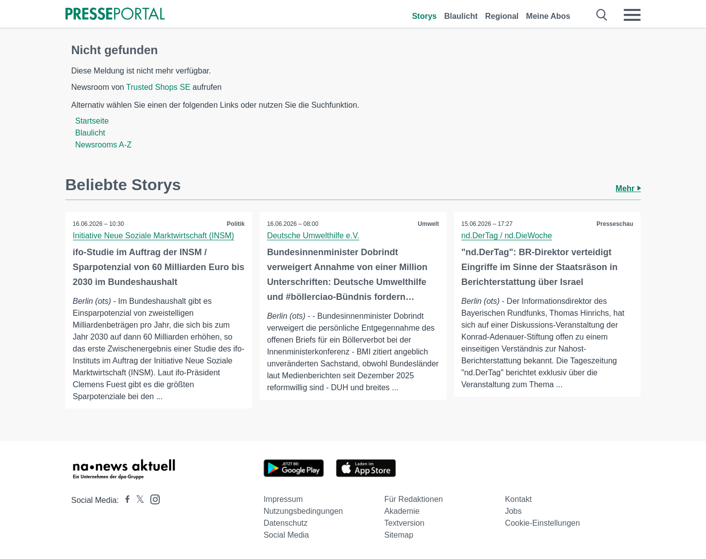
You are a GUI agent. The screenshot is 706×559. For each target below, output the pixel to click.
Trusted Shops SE (158, 87)
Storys (424, 16)
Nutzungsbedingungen (303, 511)
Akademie (401, 511)
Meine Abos (548, 16)
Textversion (404, 523)
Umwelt (428, 223)
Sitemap (398, 535)
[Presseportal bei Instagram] (152, 498)
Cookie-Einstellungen (542, 523)
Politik (236, 223)
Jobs (513, 511)
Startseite (92, 121)
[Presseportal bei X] (137, 500)
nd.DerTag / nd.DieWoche (506, 235)
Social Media (286, 535)
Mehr (628, 188)
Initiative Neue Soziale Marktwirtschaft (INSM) (153, 235)
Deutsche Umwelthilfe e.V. (313, 235)
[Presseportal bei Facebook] (124, 500)
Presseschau (614, 223)
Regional (502, 16)
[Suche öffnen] (602, 15)
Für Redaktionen (413, 499)
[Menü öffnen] (632, 15)
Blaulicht (461, 16)
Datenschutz (285, 523)
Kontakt (518, 499)
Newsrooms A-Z (103, 144)
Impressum (283, 499)
